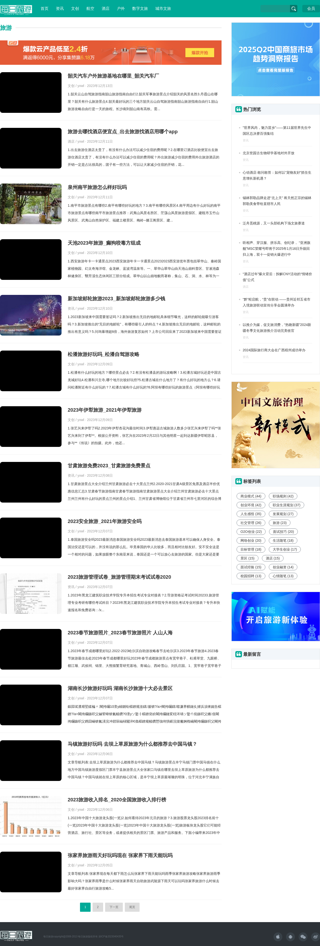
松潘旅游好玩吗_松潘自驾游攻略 (103, 354)
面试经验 (250, 567)
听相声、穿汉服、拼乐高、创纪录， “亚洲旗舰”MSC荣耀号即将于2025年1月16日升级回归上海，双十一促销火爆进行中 (276, 248)
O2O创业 (251, 532)
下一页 (114, 907)
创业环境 (250, 505)
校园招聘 (250, 576)
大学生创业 (285, 549)
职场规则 (283, 496)
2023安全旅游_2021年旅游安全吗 (105, 521)
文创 (75, 8)
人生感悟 (250, 514)
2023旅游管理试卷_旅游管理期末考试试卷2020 (119, 577)
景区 (247, 558)
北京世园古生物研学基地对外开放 (268, 153)
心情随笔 (283, 576)
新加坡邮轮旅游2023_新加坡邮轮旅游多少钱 (116, 298)
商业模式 (250, 496)
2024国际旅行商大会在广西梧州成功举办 (274, 350)
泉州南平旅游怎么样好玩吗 (97, 187)
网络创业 (250, 540)
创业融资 (283, 567)
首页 (44, 8)
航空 (90, 8)
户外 (121, 8)
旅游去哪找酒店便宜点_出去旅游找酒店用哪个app (123, 131)
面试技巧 (283, 532)
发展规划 (283, 514)
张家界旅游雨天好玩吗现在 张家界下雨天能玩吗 (120, 855)
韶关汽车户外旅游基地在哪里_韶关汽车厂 (113, 76)
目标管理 (250, 549)
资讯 (60, 8)
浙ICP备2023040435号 (111, 936)
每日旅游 (48, 936)
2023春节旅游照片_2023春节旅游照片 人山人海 (120, 632)
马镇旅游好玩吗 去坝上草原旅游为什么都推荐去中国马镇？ (132, 744)
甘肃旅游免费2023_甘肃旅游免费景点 (109, 465)
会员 (311, 8)
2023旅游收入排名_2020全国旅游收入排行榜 (117, 799)
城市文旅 (163, 8)
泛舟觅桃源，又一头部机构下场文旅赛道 (274, 223)
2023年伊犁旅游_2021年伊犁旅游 (105, 410)
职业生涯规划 (287, 505)
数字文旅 (140, 8)
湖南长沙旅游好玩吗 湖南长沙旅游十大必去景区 (120, 688)
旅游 (280, 523)
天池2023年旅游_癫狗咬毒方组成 (104, 243)
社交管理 (250, 523)
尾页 (132, 907)
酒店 (106, 8)
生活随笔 (283, 540)
